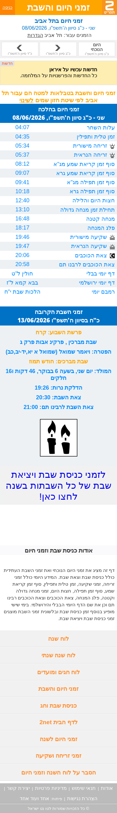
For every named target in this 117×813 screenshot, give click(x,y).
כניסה (7, 7)
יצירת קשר (18, 788)
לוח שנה (58, 638)
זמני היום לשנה (58, 739)
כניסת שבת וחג (58, 705)
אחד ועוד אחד (35, 798)
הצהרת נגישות (82, 798)
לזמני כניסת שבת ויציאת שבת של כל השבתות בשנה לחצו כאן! (58, 485)
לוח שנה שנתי (58, 655)
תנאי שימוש (84, 788)
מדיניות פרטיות (50, 788)
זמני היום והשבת (58, 688)
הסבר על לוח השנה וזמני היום (58, 772)
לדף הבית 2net (58, 722)
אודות (107, 788)
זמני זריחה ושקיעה (59, 755)
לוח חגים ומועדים (58, 672)
